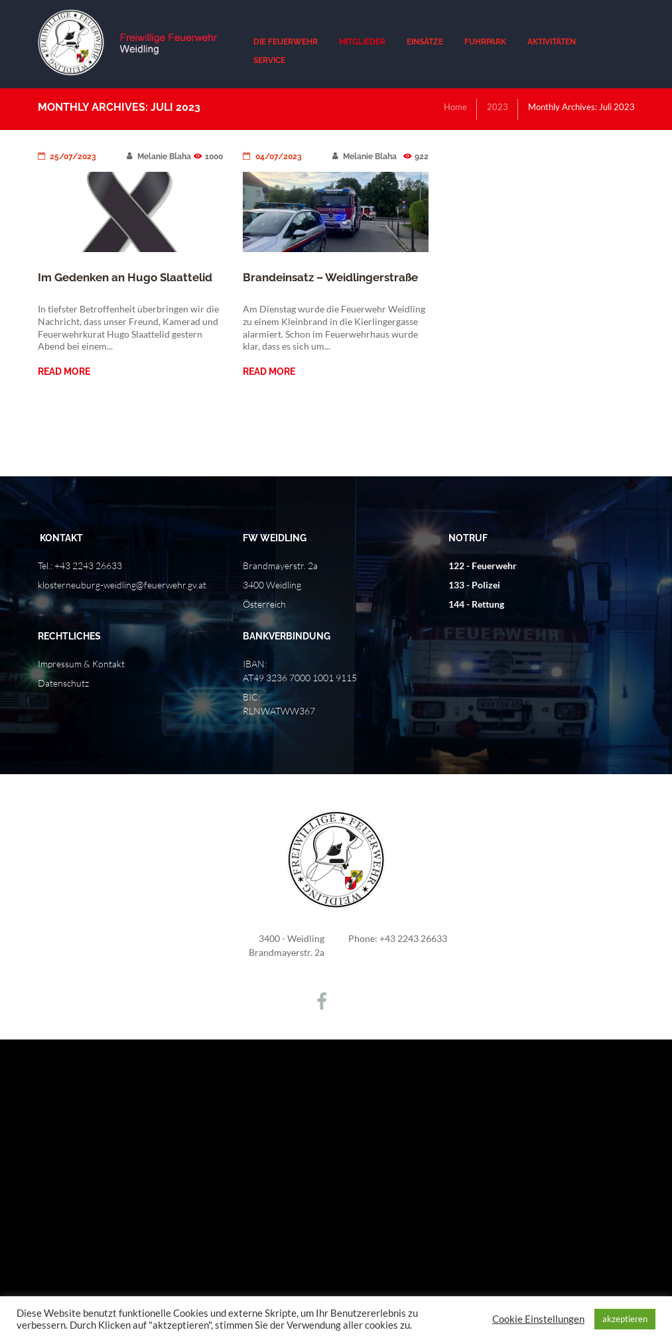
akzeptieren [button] (624, 1318)
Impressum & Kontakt (81, 663)
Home (455, 106)
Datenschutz (63, 683)
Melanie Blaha (159, 156)
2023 (497, 106)
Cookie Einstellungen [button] (538, 1319)
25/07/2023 (67, 156)
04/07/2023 (272, 156)
